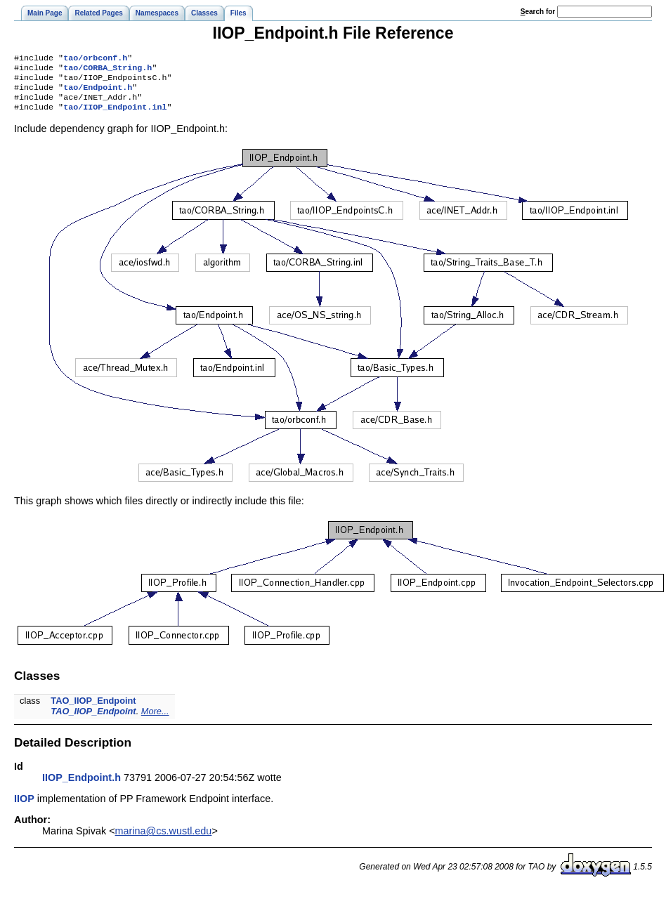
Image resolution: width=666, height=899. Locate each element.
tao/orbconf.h (95, 59)
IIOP (24, 807)
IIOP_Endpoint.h (81, 786)
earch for (537, 11)
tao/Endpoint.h (97, 92)
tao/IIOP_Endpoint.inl (114, 115)
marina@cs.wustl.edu (163, 839)
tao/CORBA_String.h (107, 70)
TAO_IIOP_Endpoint (93, 709)
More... (155, 719)
